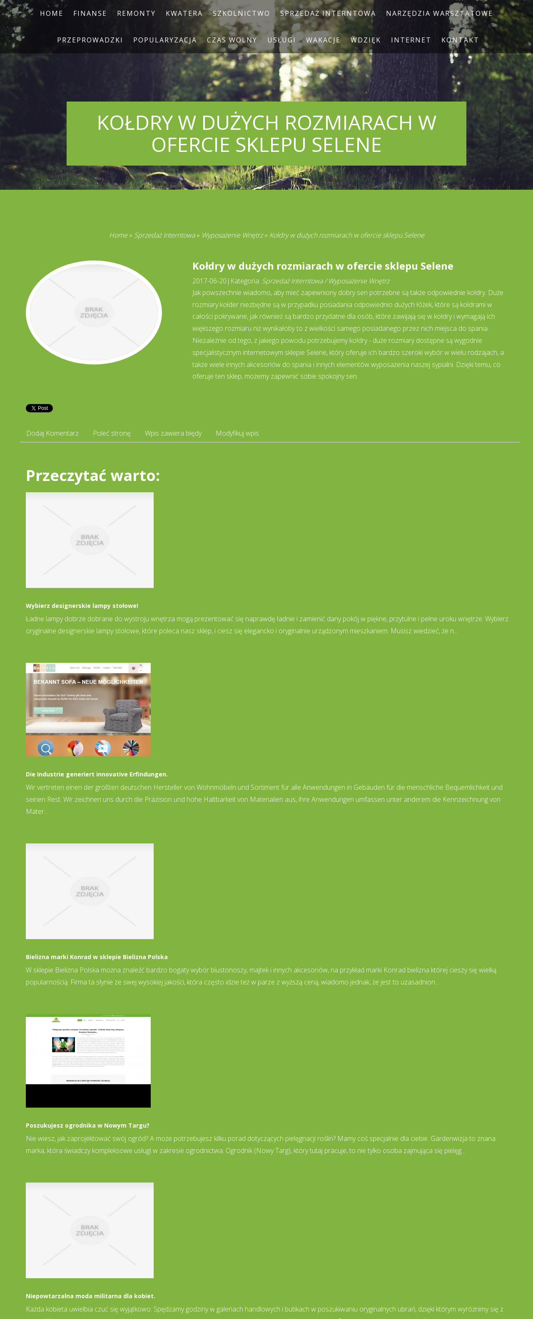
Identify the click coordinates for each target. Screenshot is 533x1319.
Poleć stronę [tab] (112, 433)
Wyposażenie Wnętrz (232, 235)
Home (118, 235)
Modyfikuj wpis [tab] (237, 433)
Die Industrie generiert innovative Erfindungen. (97, 774)
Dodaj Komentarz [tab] (52, 433)
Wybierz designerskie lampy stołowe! (82, 606)
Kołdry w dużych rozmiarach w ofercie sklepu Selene (346, 235)
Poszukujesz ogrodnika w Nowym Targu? (87, 1125)
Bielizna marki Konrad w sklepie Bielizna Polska (97, 957)
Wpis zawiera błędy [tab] (173, 433)
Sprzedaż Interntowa (164, 235)
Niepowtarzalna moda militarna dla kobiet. (90, 1296)
